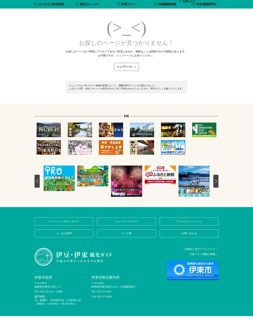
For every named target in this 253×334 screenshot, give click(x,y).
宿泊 (200, 12)
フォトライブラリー (126, 239)
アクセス (213, 12)
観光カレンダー (87, 22)
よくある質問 (64, 251)
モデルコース (118, 12)
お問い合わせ (189, 251)
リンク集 (126, 251)
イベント (187, 12)
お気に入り (187, 3)
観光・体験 (137, 12)
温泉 (151, 12)
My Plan (209, 3)
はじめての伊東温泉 (49, 22)
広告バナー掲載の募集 (204, 272)
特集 (102, 12)
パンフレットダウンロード (63, 239)
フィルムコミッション (189, 239)
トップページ (127, 85)
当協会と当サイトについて (201, 267)
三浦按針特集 (165, 22)
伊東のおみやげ (204, 22)
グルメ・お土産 (168, 12)
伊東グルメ (126, 22)
